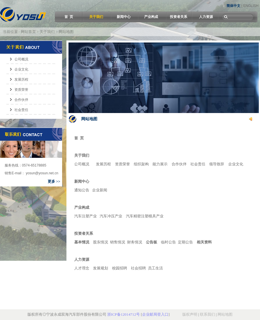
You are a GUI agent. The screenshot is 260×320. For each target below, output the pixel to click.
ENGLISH (251, 6)
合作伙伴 (21, 100)
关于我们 (96, 17)
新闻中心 (124, 17)
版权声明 (189, 314)
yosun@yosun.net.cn (41, 173)
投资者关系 (178, 17)
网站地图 (225, 314)
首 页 (68, 17)
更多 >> (54, 182)
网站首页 (28, 32)
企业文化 (21, 69)
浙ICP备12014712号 (123, 314)
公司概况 (21, 59)
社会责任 (21, 110)
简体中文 (233, 6)
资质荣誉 (21, 90)
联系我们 (207, 314)
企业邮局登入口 (155, 314)
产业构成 (151, 17)
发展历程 (21, 79)
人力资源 (206, 17)
